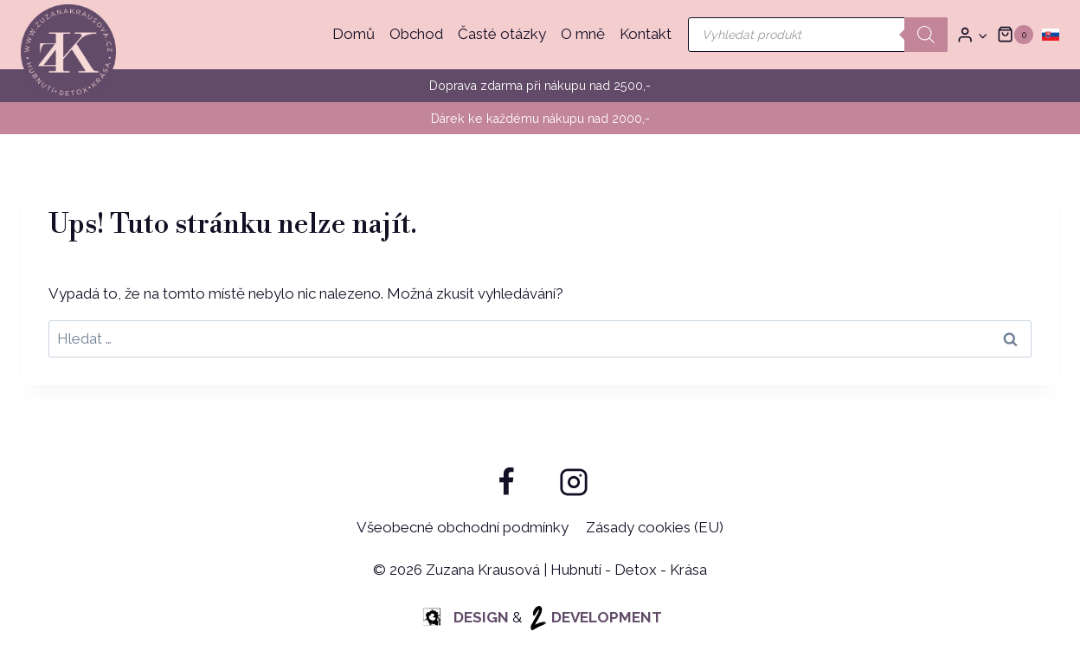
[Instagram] (573, 482)
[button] (982, 35)
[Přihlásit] (972, 35)
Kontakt (646, 33)
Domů (353, 33)
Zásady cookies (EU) (654, 527)
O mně (583, 33)
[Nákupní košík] (1015, 34)
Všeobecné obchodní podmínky (463, 527)
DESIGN (464, 617)
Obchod (416, 33)
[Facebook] (506, 482)
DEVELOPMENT (593, 617)
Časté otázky (502, 33)
